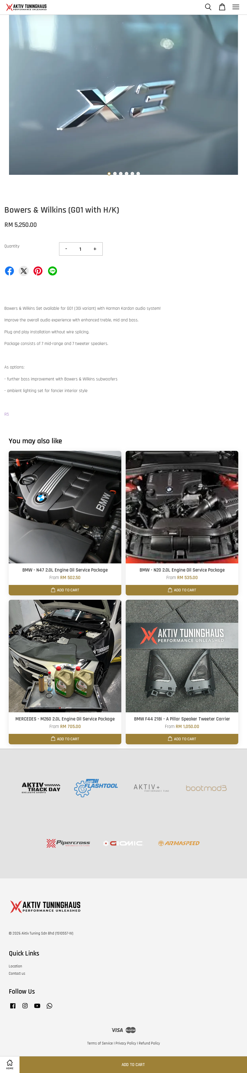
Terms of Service (100, 1043)
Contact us (17, 973)
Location (15, 966)
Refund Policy (149, 1043)
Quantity (11, 246)
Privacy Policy (125, 1043)
